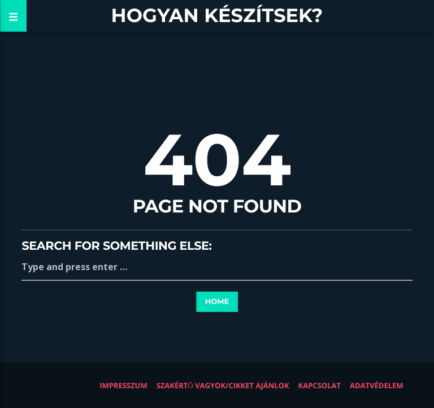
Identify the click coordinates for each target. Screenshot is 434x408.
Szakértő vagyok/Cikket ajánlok (223, 385)
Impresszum (123, 385)
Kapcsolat (319, 385)
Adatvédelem (376, 385)
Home (217, 301)
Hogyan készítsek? (217, 15)
